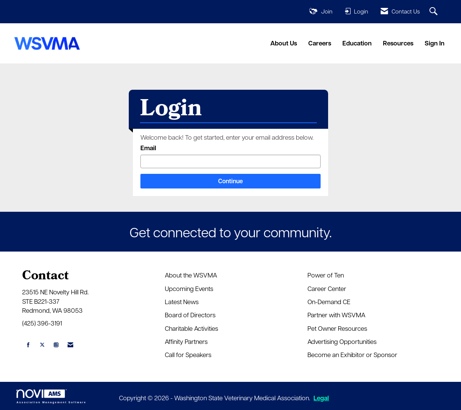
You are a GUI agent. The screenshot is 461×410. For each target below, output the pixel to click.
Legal (321, 397)
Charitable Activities (191, 328)
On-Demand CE (328, 301)
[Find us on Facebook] (28, 345)
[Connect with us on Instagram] (56, 345)
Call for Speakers (188, 354)
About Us (283, 43)
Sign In (434, 43)
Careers (319, 43)
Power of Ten (325, 275)
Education (357, 43)
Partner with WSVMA (336, 315)
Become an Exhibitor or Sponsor (352, 354)
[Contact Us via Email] (70, 345)
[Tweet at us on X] (42, 345)
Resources (398, 43)
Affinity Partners (186, 341)
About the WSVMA (191, 275)
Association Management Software (51, 396)
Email (148, 147)
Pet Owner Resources (337, 328)
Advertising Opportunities (342, 341)
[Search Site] (434, 12)
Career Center (326, 288)
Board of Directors (190, 315)
